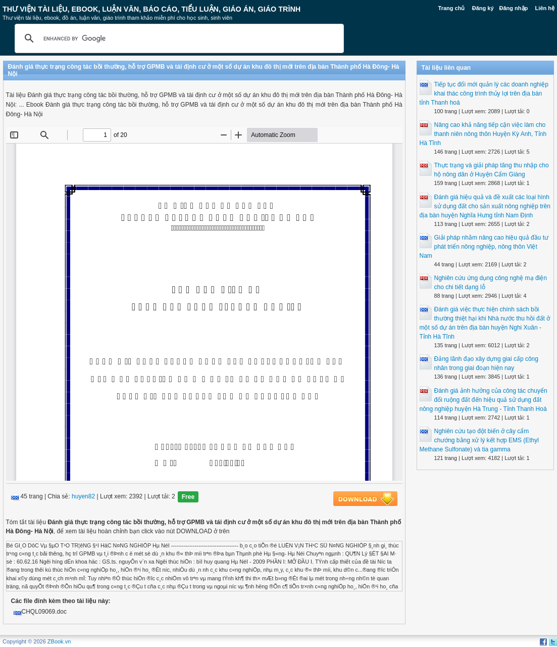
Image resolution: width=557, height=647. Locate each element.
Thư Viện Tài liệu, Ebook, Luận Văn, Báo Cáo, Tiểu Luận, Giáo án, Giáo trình (151, 9)
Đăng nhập (513, 8)
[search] (177, 38)
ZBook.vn (59, 641)
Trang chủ (451, 8)
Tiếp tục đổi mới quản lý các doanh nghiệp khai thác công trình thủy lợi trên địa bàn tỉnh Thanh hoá (484, 93)
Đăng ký (483, 8)
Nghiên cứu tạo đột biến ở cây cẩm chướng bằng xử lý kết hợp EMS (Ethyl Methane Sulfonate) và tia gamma (479, 440)
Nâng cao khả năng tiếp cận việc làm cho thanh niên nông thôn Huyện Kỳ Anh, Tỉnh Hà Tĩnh (483, 134)
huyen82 (83, 496)
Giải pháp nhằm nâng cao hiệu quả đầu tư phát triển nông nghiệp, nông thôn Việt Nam (484, 246)
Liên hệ (544, 8)
